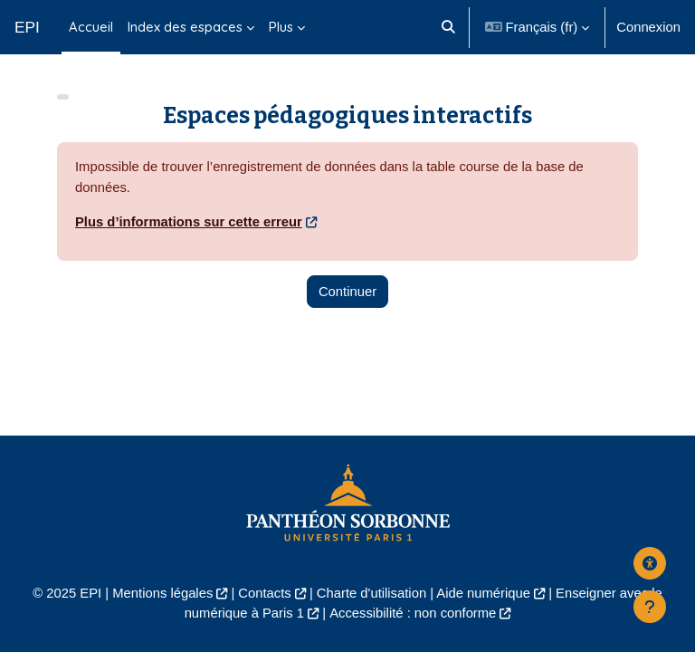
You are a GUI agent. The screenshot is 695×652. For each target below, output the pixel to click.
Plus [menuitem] (281, 26)
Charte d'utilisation (371, 593)
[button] (449, 27)
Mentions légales (162, 593)
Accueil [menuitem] (91, 26)
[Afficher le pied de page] (649, 606)
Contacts (264, 593)
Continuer (347, 291)
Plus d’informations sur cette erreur (188, 222)
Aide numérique (483, 593)
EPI (27, 27)
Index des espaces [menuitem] (185, 26)
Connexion (648, 27)
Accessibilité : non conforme (412, 613)
